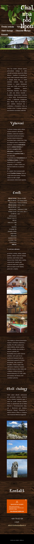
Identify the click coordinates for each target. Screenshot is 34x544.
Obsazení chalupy (23, 30)
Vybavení (20, 27)
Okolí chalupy (7, 30)
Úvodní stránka (7, 27)
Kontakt (4, 34)
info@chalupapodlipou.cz (17, 525)
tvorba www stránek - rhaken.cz (17, 540)
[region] (17, 43)
